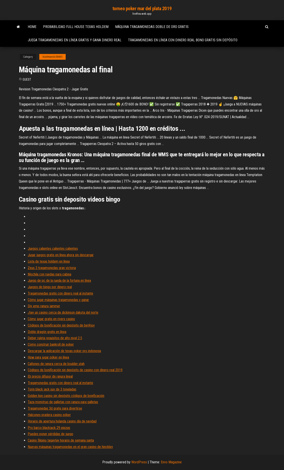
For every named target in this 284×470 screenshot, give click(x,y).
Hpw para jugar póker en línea (48, 357)
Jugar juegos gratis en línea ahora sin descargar (61, 255)
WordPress (139, 462)
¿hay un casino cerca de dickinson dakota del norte (63, 312)
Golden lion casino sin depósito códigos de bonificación (66, 396)
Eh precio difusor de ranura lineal (50, 376)
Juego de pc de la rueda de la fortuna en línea (59, 280)
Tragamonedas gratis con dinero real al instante (60, 293)
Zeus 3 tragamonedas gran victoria (52, 268)
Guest (27, 79)
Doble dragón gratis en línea (47, 332)
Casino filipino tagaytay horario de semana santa (61, 440)
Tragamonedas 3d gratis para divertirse (55, 408)
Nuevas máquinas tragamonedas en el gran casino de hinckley (70, 447)
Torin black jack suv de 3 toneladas (52, 389)
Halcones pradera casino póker (49, 415)
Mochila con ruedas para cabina (49, 274)
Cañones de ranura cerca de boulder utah (56, 364)
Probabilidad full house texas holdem (75, 27)
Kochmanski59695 (52, 56)
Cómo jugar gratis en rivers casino (51, 319)
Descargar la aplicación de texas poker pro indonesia (64, 351)
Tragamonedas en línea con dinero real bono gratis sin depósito (182, 40)
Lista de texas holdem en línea (49, 261)
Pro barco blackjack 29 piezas (49, 428)
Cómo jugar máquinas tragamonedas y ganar (58, 300)
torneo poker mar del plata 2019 (142, 8)
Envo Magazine (171, 462)
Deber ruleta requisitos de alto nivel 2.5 (55, 338)
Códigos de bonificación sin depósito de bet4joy (61, 325)
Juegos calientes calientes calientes (53, 248)
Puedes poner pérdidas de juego (50, 434)
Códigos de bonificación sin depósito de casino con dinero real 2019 (75, 370)
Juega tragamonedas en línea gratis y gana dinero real (74, 40)
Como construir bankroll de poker (51, 344)
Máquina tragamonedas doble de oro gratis (152, 27)
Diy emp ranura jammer (44, 306)
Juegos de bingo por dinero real (50, 287)
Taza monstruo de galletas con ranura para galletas (63, 402)
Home (32, 27)
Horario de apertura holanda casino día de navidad (62, 421)
